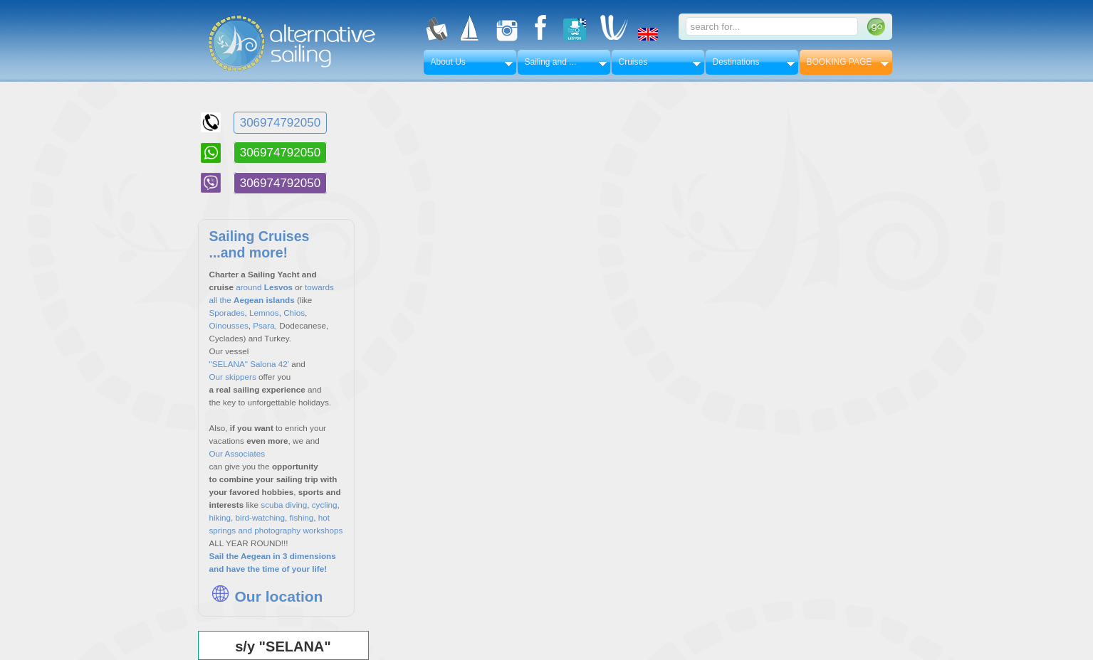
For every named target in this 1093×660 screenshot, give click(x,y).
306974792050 (280, 122)
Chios (294, 312)
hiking (220, 517)
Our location (266, 596)
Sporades (227, 312)
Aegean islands (265, 299)
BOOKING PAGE (839, 62)
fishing (300, 517)
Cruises (633, 62)
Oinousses (229, 325)
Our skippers (232, 376)
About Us (448, 62)
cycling (325, 504)
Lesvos (278, 287)
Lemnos (264, 312)
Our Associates (237, 453)
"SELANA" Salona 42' (249, 363)
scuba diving (284, 504)
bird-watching (261, 517)
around (248, 287)
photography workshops (298, 530)
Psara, (265, 325)
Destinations (736, 62)
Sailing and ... (551, 62)
